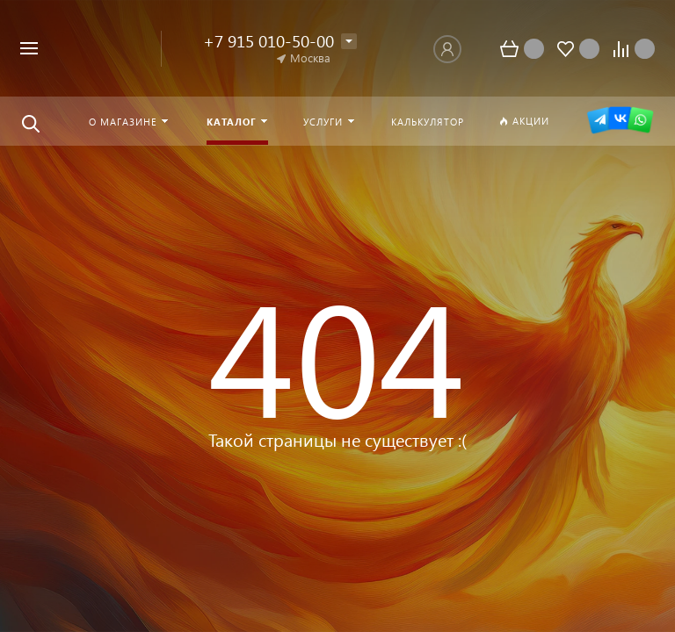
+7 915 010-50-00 (268, 41)
